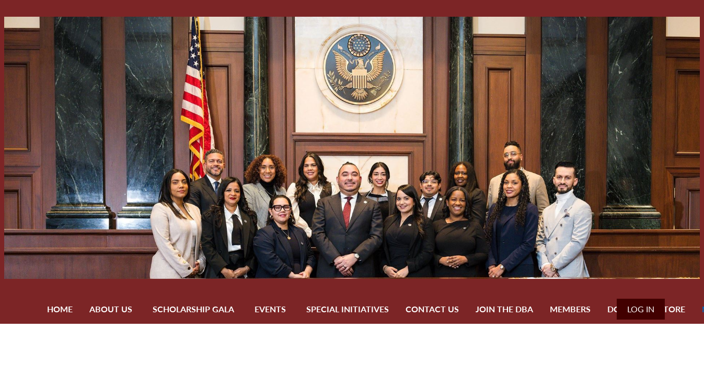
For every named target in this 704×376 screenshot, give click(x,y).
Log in (640, 309)
